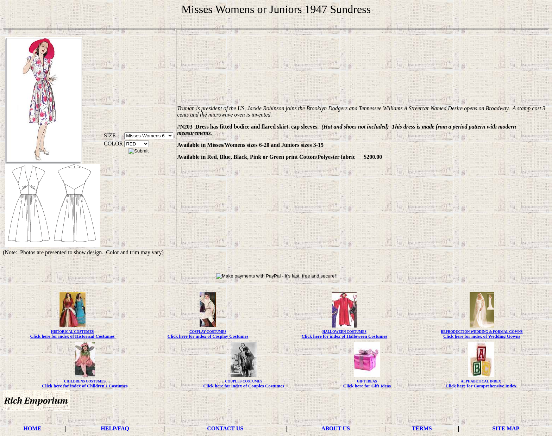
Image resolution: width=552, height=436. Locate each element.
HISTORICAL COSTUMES (72, 332)
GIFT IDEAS (367, 381)
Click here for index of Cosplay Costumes (208, 336)
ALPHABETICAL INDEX (481, 381)
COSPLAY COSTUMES (207, 332)
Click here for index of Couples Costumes (243, 385)
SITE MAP (505, 428)
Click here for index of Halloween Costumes (345, 336)
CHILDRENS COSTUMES (85, 381)
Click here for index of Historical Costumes (72, 336)
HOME (32, 428)
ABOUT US (335, 428)
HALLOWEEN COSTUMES (344, 332)
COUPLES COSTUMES (243, 381)
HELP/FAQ (115, 428)
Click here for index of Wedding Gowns (481, 336)
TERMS (422, 428)
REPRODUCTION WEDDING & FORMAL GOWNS (482, 332)
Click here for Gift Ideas (367, 385)
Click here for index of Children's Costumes (84, 385)
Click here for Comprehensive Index (480, 385)
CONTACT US (225, 428)
